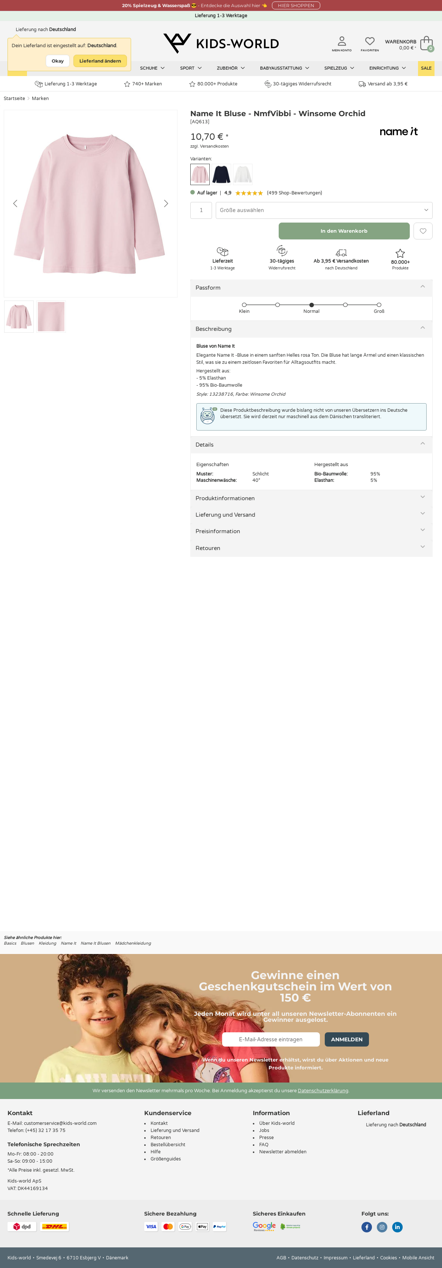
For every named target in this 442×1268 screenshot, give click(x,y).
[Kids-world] (221, 44)
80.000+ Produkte (213, 84)
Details (205, 444)
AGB (281, 1258)
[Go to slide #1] (19, 317)
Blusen (27, 943)
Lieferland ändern (100, 61)
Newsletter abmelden (282, 1151)
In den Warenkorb (344, 231)
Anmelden (347, 1039)
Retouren (208, 548)
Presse (266, 1137)
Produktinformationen (225, 498)
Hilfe (156, 1151)
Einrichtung (387, 68)
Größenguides (166, 1159)
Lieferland (364, 1258)
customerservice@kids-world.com (60, 1123)
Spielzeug (339, 68)
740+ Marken (143, 84)
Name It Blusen (95, 943)
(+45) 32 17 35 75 (45, 1130)
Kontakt (20, 1113)
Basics (10, 943)
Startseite (14, 98)
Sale (426, 68)
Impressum (336, 1258)
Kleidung (47, 943)
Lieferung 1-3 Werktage (66, 84)
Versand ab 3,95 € (383, 84)
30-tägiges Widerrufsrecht (298, 84)
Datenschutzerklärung (323, 1091)
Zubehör (231, 68)
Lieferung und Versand (225, 514)
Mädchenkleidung (133, 943)
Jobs (264, 1130)
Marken (40, 98)
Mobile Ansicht (418, 1258)
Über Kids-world (277, 1123)
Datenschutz (304, 1258)
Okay (58, 61)
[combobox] (324, 210)
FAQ (264, 1144)
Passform (208, 287)
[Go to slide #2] (51, 317)
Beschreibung (213, 329)
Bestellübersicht (168, 1144)
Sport (191, 68)
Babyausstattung (284, 68)
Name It (68, 943)
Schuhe (152, 68)
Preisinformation (218, 531)
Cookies (388, 1258)
